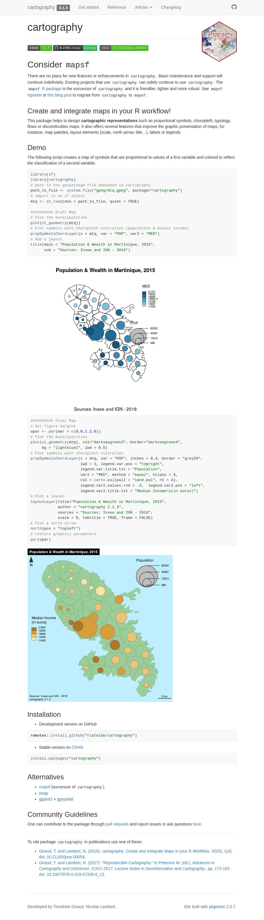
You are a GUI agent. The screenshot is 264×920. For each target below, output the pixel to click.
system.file (79, 190)
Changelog (171, 7)
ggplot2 (46, 799)
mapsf (44, 787)
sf (51, 174)
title (36, 244)
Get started (89, 7)
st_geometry (54, 223)
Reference (116, 7)
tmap (43, 793)
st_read (54, 201)
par (52, 431)
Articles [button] (143, 7)
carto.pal (104, 480)
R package (45, 88)
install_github (66, 735)
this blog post (60, 95)
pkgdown (217, 906)
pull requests (117, 824)
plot (34, 223)
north (36, 528)
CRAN (77, 747)
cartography (41, 7)
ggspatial (65, 799)
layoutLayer (42, 502)
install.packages (48, 758)
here (197, 824)
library (38, 174)
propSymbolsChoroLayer (54, 234)
